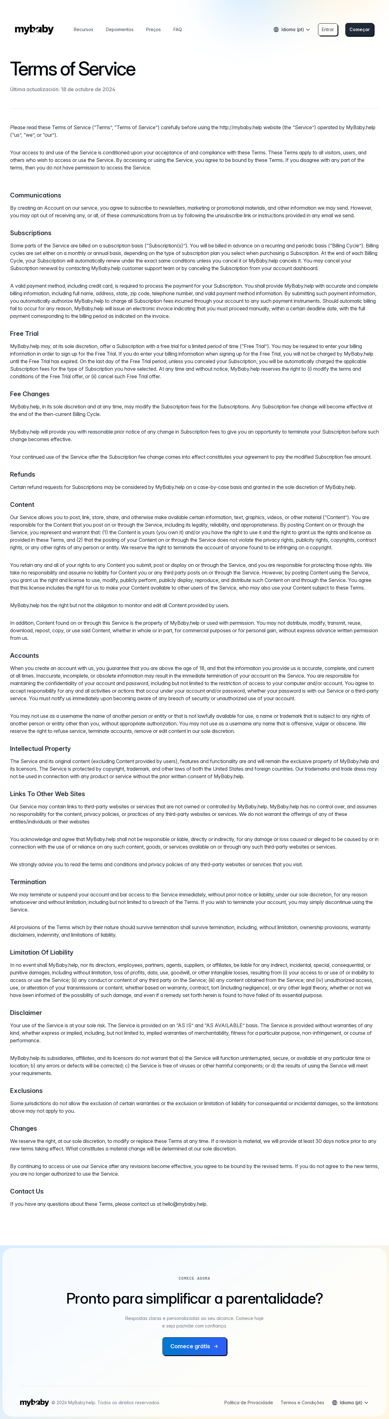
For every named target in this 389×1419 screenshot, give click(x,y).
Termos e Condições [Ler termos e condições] (302, 1402)
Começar (359, 29)
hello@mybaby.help (184, 1204)
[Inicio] (34, 30)
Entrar (328, 29)
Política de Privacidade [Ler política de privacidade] (248, 1402)
